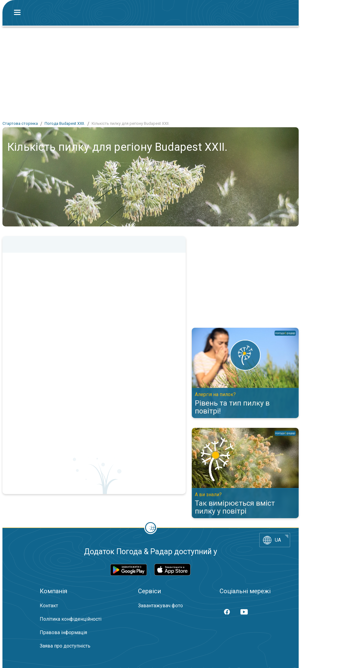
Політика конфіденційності (70, 619)
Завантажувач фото (160, 605)
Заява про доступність (65, 646)
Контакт (49, 605)
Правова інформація (63, 632)
